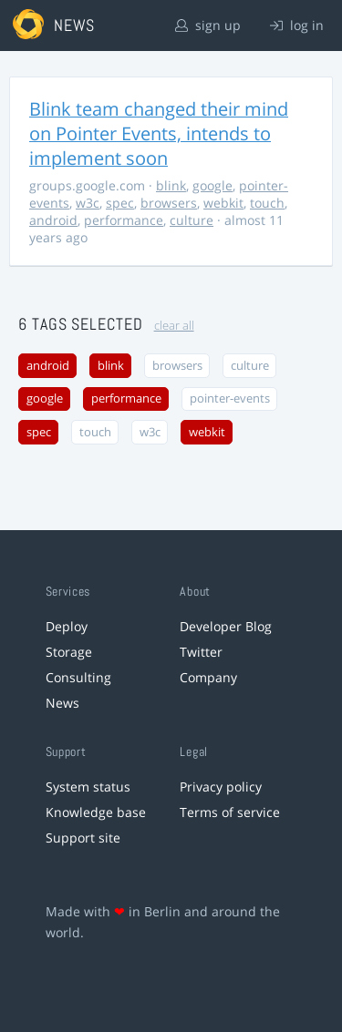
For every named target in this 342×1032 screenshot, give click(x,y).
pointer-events (230, 398)
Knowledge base (96, 812)
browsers (168, 202)
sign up (208, 25)
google (212, 185)
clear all (174, 325)
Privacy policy (221, 786)
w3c (87, 202)
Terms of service (230, 812)
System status (88, 786)
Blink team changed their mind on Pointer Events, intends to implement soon (158, 133)
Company (208, 677)
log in (297, 25)
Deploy (67, 626)
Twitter (201, 651)
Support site (83, 837)
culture (191, 220)
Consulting (78, 677)
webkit (223, 202)
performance (123, 220)
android (53, 220)
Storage (69, 651)
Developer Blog (226, 626)
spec (120, 202)
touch (267, 202)
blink (171, 185)
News (62, 702)
